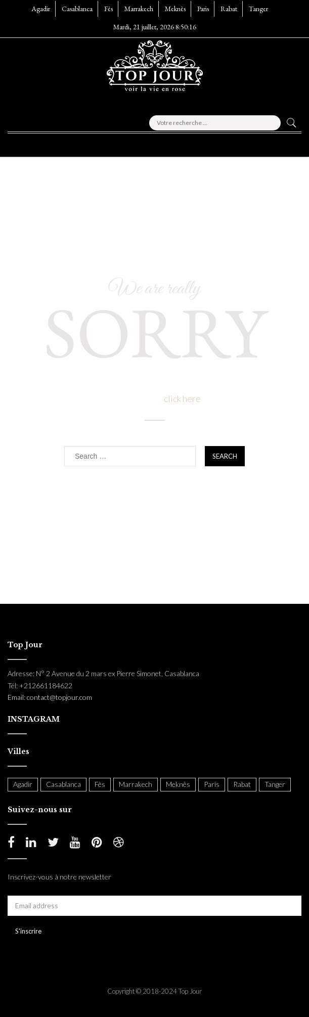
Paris (203, 8)
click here (182, 398)
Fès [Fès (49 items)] (100, 784)
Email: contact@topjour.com (50, 697)
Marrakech (138, 8)
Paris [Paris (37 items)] (211, 784)
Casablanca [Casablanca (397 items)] (63, 784)
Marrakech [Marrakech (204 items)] (135, 784)
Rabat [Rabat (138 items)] (242, 784)
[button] (32, 142)
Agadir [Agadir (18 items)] (22, 784)
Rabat (228, 8)
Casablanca (77, 8)
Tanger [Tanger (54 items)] (274, 784)
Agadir (40, 8)
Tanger (258, 8)
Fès (108, 8)
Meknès (175, 8)
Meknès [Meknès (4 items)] (178, 784)
